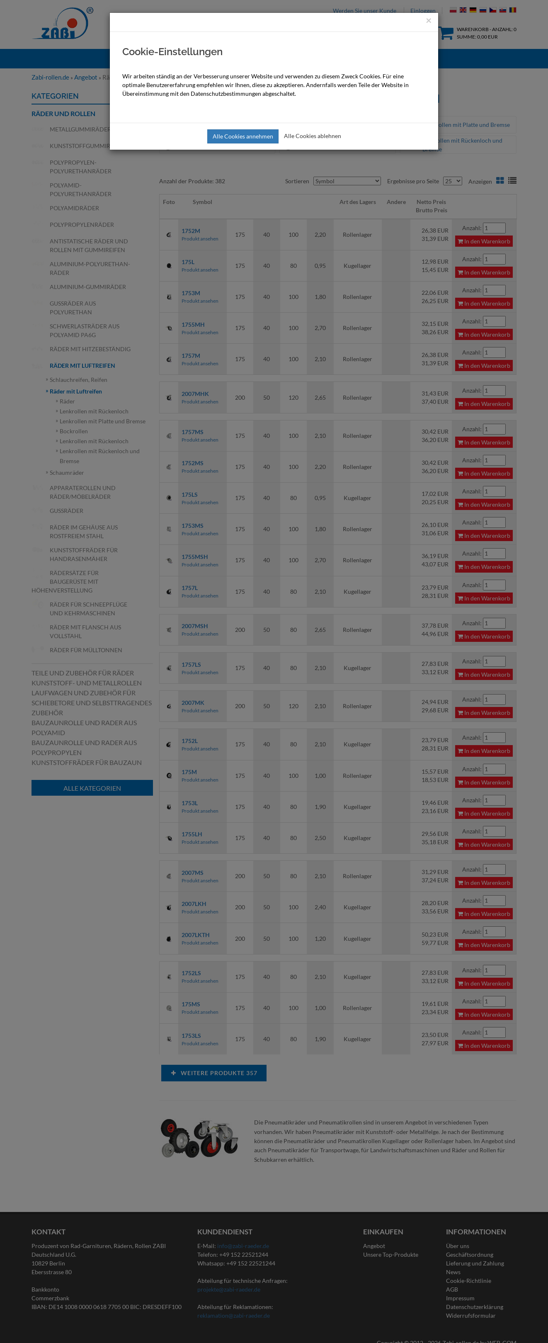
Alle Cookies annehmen (243, 136)
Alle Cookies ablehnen (312, 135)
